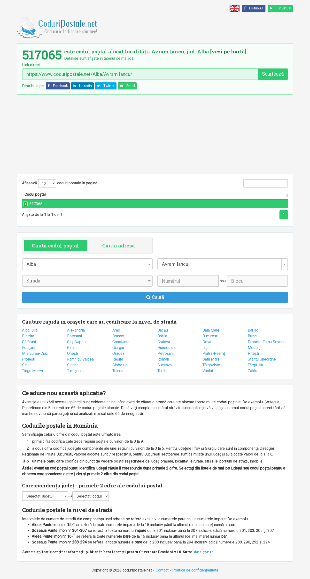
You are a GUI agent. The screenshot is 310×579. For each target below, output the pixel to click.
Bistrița (28, 336)
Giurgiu (118, 347)
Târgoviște (211, 365)
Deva (206, 342)
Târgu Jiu (255, 365)
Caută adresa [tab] (118, 245)
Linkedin (81, 86)
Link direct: (31, 65)
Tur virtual (279, 8)
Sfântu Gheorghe (262, 359)
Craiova (163, 342)
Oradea (118, 353)
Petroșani (165, 353)
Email (126, 86)
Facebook (57, 86)
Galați (72, 347)
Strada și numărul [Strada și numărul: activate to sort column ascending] (98, 194)
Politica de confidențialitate (195, 570)
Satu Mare (211, 359)
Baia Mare (210, 330)
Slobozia (119, 365)
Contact (162, 570)
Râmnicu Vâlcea (80, 359)
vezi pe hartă (228, 51)
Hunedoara (166, 347)
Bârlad (253, 330)
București (210, 336)
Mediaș (254, 347)
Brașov (118, 336)
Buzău (253, 336)
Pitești (253, 353)
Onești (72, 353)
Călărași (29, 342)
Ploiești (28, 359)
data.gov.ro (203, 552)
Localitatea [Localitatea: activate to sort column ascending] (172, 194)
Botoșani (74, 336)
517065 (31, 204)
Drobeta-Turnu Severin (267, 342)
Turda (162, 371)
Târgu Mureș (32, 371)
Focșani (28, 347)
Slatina (72, 365)
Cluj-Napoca (77, 342)
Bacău (162, 330)
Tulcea (117, 371)
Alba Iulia (30, 330)
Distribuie (253, 8)
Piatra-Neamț (213, 353)
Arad (116, 330)
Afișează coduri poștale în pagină (59, 183)
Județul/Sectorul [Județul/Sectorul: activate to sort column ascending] (231, 194)
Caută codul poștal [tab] (55, 245)
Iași (205, 347)
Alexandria (76, 330)
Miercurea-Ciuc (35, 353)
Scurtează (273, 74)
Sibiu (26, 365)
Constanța (120, 342)
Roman (163, 359)
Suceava (164, 365)
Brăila (162, 336)
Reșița (117, 359)
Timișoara (75, 371)
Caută (155, 297)
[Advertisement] (155, 134)
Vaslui (207, 371)
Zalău (252, 371)
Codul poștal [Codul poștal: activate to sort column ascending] (35, 194)
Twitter (105, 86)
